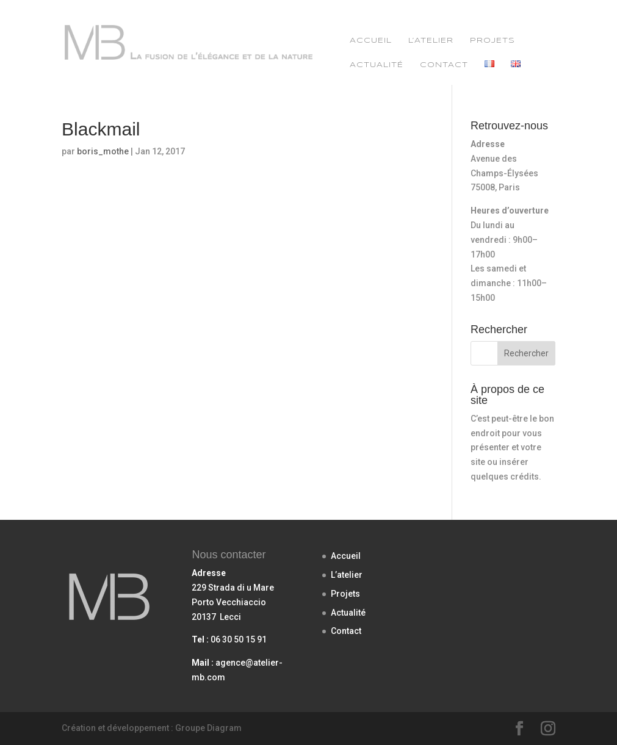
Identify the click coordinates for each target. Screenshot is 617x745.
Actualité (376, 65)
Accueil (371, 40)
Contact (444, 65)
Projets (492, 40)
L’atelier (430, 40)
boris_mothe (103, 151)
